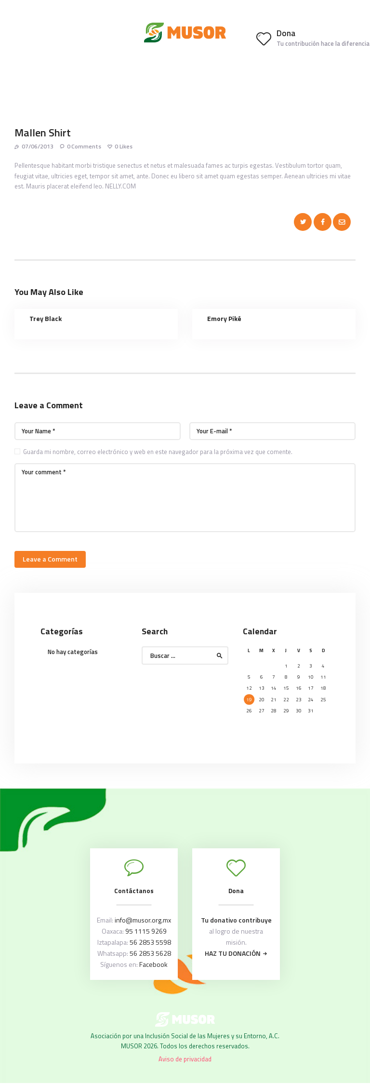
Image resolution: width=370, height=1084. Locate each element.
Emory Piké (224, 318)
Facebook (153, 964)
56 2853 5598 (150, 942)
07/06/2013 (37, 146)
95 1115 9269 (146, 931)
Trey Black (45, 318)
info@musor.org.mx (143, 920)
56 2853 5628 (150, 953)
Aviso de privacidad (185, 1059)
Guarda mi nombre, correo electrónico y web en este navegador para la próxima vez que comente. (157, 451)
